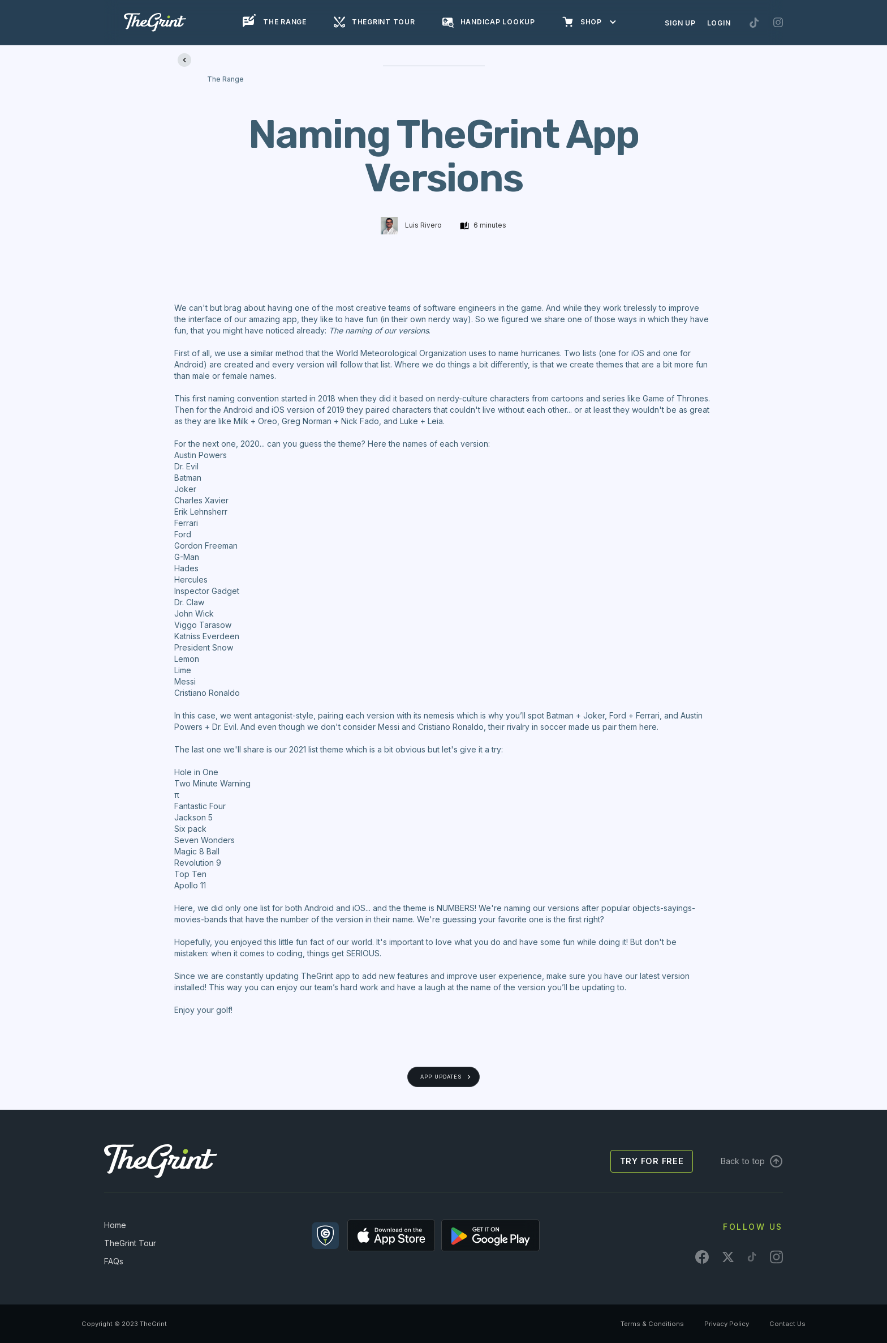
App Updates (440, 1076)
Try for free (652, 1161)
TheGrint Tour (130, 1243)
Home (115, 1225)
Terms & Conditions (652, 1324)
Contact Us (787, 1324)
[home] (155, 22)
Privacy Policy (726, 1324)
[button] (595, 22)
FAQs (113, 1261)
